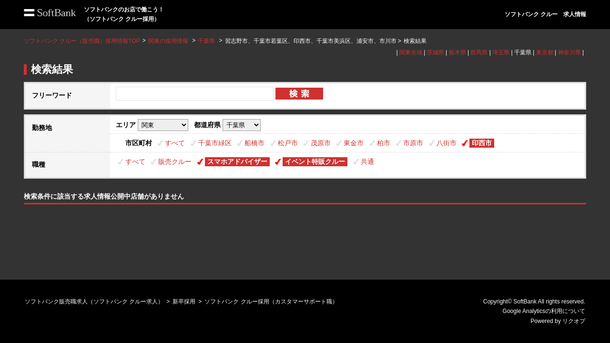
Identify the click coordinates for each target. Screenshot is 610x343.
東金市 (354, 143)
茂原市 (321, 143)
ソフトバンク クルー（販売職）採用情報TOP (82, 41)
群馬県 (479, 52)
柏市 (383, 143)
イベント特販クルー (315, 161)
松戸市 (288, 143)
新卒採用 (184, 301)
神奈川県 (569, 52)
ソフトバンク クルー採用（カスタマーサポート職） (270, 301)
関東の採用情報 (169, 41)
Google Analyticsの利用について (544, 311)
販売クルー (175, 161)
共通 (367, 161)
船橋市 (254, 143)
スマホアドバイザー (237, 161)
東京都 (544, 52)
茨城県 (435, 52)
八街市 (447, 143)
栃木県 (457, 52)
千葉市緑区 (215, 143)
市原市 (413, 143)
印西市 (482, 143)
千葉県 (206, 41)
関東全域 (410, 52)
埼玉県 (500, 52)
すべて (175, 143)
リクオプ (573, 321)
